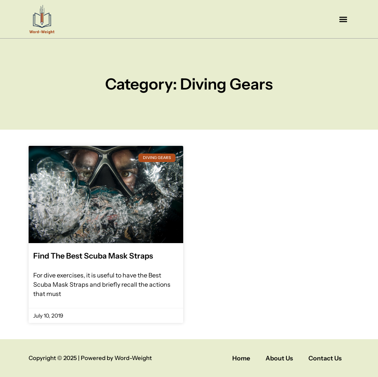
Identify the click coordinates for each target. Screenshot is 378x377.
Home (241, 358)
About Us (279, 358)
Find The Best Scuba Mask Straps (93, 255)
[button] (343, 19)
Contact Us (325, 358)
